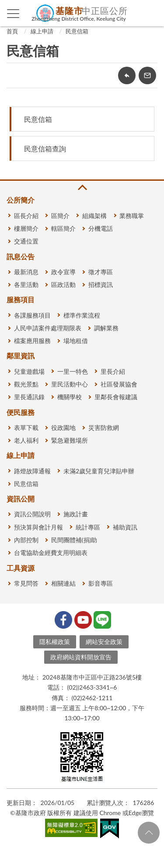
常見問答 (26, 583)
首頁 (12, 31)
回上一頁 (127, 75)
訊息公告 (21, 256)
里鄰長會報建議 (115, 397)
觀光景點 (26, 384)
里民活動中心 (69, 384)
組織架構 (94, 215)
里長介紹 (113, 371)
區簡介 (60, 215)
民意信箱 (77, 31)
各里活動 (26, 284)
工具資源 (21, 568)
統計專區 (88, 527)
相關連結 (63, 583)
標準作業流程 (81, 315)
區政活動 (63, 284)
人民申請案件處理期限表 (47, 328)
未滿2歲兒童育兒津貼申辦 (98, 471)
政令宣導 (63, 272)
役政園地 (63, 427)
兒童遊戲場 (29, 371)
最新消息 (26, 272)
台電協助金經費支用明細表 (50, 552)
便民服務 (21, 412)
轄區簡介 (63, 228)
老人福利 (26, 440)
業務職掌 (131, 215)
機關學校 (69, 397)
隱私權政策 (54, 641)
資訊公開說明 (32, 514)
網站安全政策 (104, 641)
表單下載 (26, 427)
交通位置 (26, 241)
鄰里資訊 (21, 355)
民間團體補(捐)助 (74, 540)
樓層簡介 (26, 228)
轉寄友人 (147, 75)
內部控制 (26, 540)
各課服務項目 (32, 315)
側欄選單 (13, 13)
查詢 (151, 13)
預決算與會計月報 (38, 527)
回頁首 (149, 833)
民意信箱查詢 (45, 148)
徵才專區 (100, 272)
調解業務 (106, 328)
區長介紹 (26, 215)
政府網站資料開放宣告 (81, 657)
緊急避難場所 (69, 440)
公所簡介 (21, 200)
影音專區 (100, 583)
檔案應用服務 (32, 340)
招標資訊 (100, 284)
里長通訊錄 (29, 397)
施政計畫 (75, 514)
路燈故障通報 (32, 471)
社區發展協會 (119, 384)
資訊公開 (21, 498)
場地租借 (75, 340)
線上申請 (42, 31)
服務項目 (21, 299)
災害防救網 (103, 427)
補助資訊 (125, 527)
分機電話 (100, 228)
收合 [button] (82, 187)
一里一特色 (72, 371)
